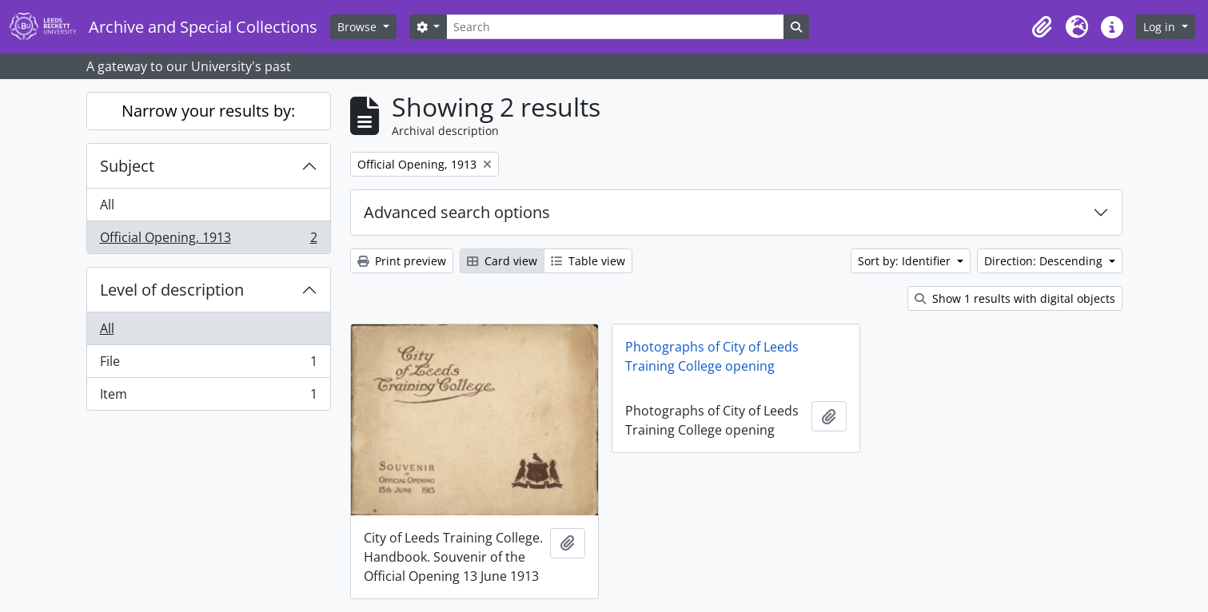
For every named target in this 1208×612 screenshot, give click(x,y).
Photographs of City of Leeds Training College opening (712, 356)
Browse (358, 26)
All (107, 204)
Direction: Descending (1045, 260)
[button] (1041, 27)
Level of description (172, 289)
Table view (588, 260)
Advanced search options (457, 212)
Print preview (401, 260)
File (208, 365)
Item (208, 397)
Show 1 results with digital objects (1015, 298)
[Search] (614, 26)
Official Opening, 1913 (208, 240)
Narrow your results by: (208, 110)
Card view (502, 260)
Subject (127, 166)
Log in (1160, 26)
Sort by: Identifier (906, 260)
